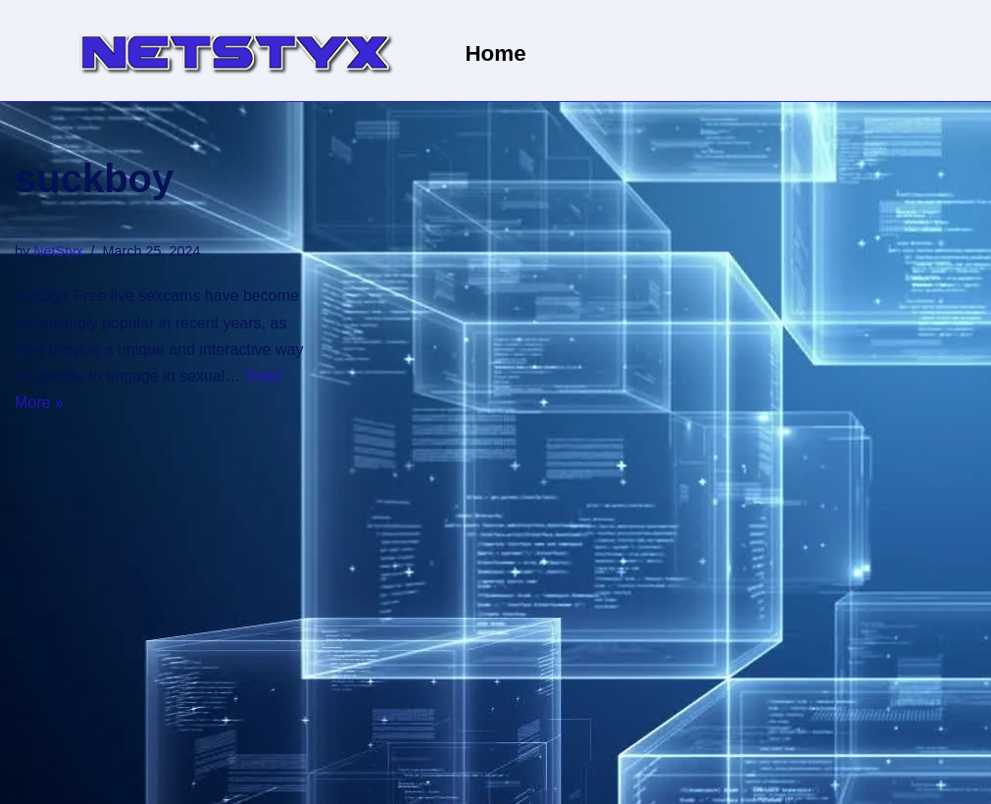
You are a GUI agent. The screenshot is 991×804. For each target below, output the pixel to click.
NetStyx (57, 251)
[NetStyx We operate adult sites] (235, 50)
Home (495, 53)
